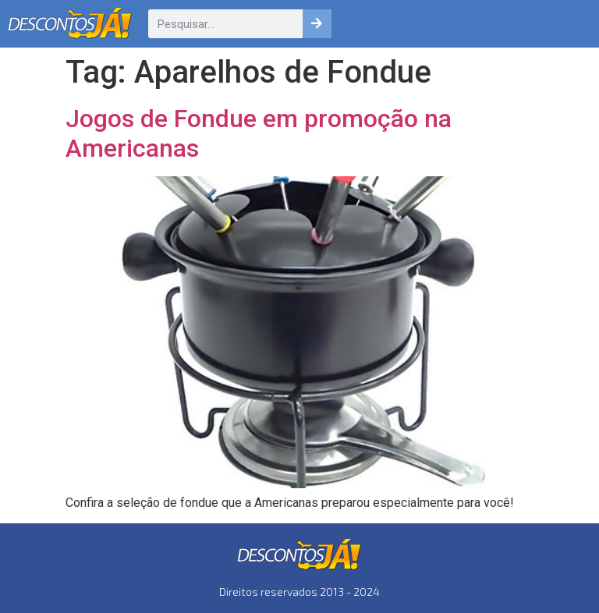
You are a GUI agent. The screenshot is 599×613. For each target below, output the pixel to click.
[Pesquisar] (317, 23)
